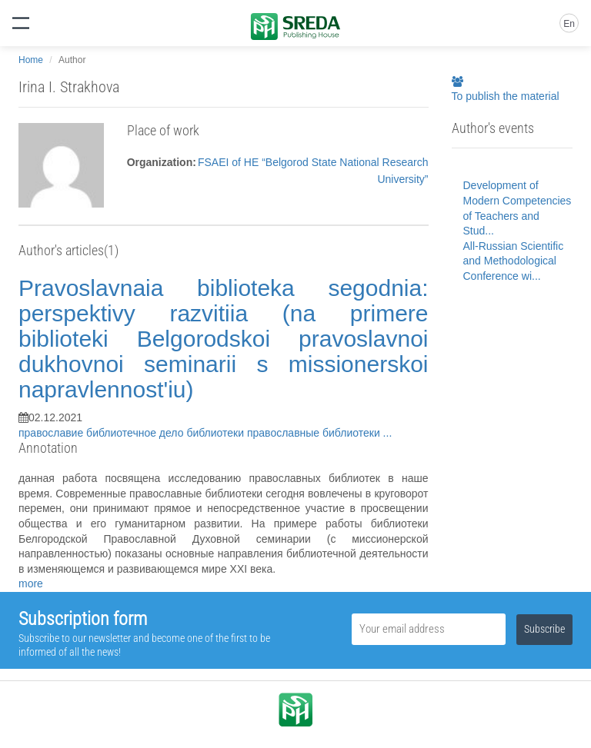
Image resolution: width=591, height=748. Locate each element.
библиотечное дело (136, 433)
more (30, 583)
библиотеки (216, 433)
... (387, 433)
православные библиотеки (315, 433)
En (569, 23)
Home (30, 60)
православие (52, 433)
